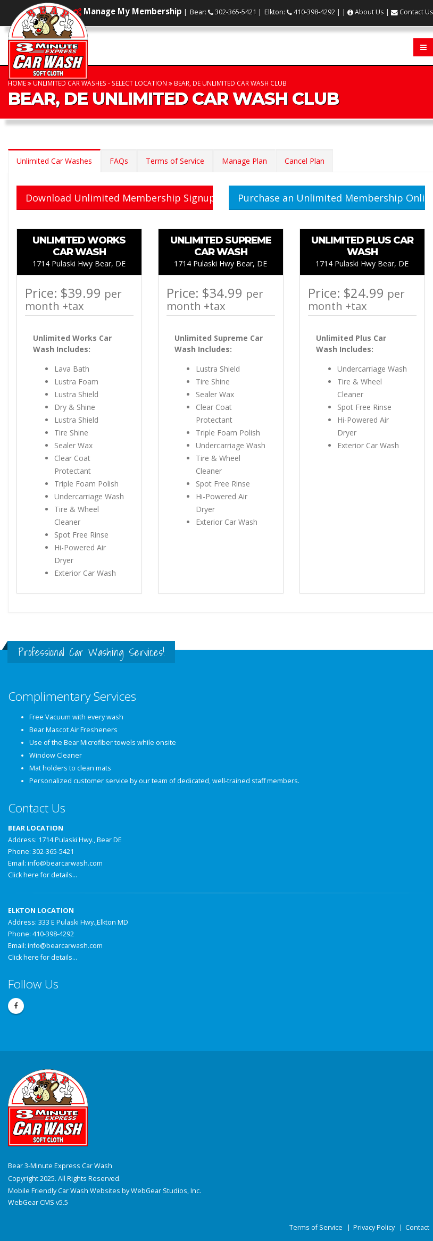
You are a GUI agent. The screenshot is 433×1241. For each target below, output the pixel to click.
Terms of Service (316, 1227)
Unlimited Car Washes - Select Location (100, 83)
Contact (417, 1227)
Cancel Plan (304, 161)
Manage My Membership (133, 11)
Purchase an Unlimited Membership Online (331, 197)
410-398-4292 (314, 11)
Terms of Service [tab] (175, 161)
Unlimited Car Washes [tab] (54, 161)
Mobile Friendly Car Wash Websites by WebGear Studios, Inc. (104, 1190)
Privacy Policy (374, 1227)
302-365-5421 (235, 11)
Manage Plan (244, 161)
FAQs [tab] (119, 161)
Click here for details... (42, 874)
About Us (369, 11)
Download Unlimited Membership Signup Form (119, 197)
